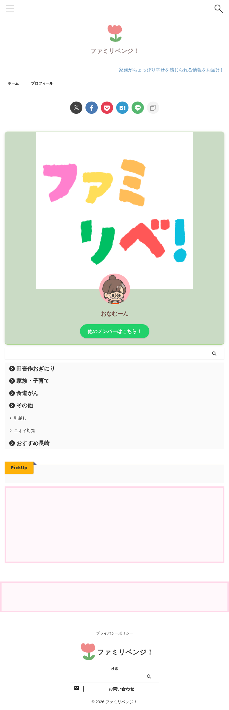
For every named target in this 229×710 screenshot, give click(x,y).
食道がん (27, 393)
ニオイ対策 (28, 436)
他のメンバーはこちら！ (114, 331)
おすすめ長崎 (32, 451)
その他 (24, 405)
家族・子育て (32, 380)
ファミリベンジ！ (114, 51)
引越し (23, 419)
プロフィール (46, 82)
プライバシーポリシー (114, 633)
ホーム (14, 82)
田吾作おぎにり (35, 368)
